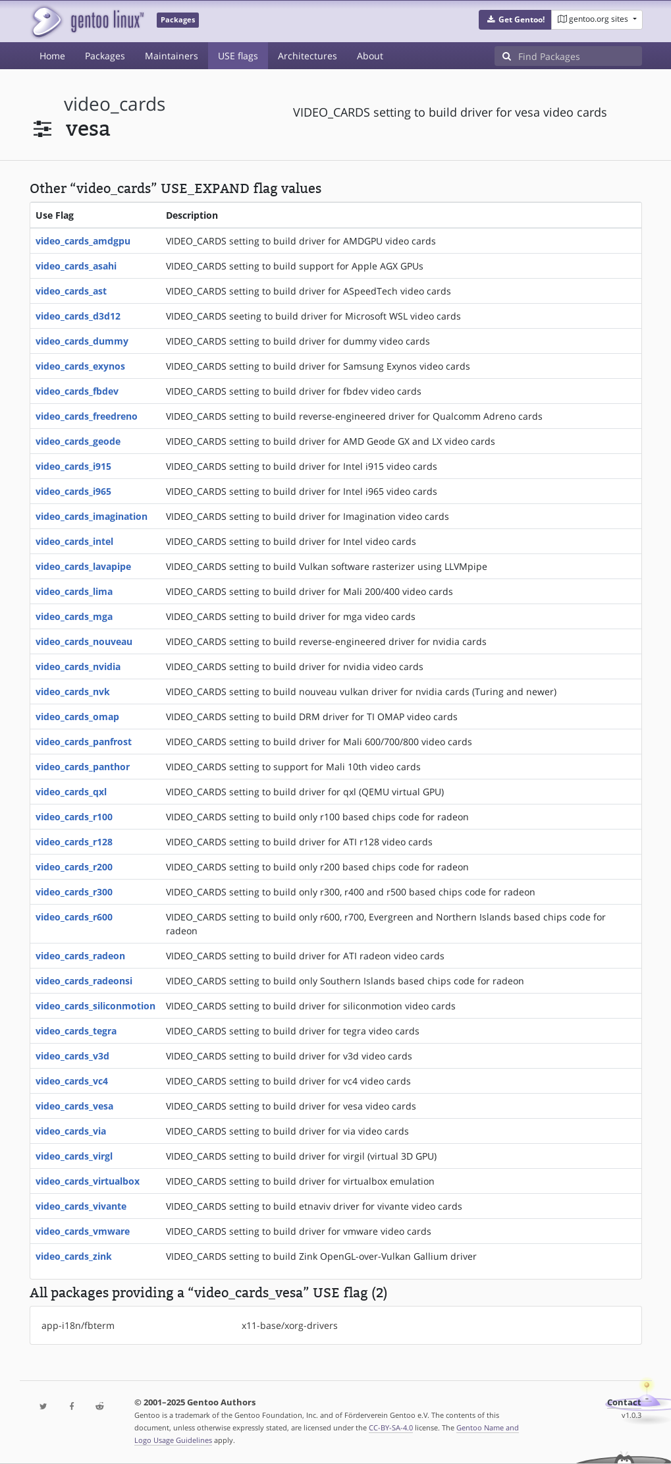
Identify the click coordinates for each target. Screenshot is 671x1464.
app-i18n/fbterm (78, 1325)
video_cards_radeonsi (84, 980)
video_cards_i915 (73, 466)
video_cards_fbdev (77, 391)
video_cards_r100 (74, 816)
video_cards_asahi (76, 266)
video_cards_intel (74, 541)
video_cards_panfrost (84, 741)
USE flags (238, 55)
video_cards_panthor (83, 766)
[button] (515, 20)
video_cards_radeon (80, 955)
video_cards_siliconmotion (95, 1005)
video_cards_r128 (74, 841)
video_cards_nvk (73, 691)
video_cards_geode (78, 441)
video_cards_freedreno (87, 416)
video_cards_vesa (74, 1106)
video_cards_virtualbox (88, 1181)
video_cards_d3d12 (78, 316)
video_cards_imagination (92, 516)
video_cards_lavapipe (83, 566)
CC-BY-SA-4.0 (391, 1427)
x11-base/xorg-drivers (290, 1325)
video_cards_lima (74, 591)
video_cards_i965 (73, 491)
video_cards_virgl (74, 1156)
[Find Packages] (580, 56)
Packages (105, 55)
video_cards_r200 (74, 866)
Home (52, 55)
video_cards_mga (74, 616)
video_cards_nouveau (84, 641)
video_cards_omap (77, 716)
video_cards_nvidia (78, 666)
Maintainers (171, 55)
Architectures (307, 55)
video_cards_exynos (80, 366)
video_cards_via (71, 1131)
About (370, 55)
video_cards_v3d (72, 1056)
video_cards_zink (74, 1256)
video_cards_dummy (82, 341)
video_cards (114, 104)
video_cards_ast (71, 291)
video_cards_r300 (74, 892)
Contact (624, 1402)
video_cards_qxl (71, 791)
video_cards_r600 (74, 917)
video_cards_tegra (76, 1031)
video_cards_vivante (81, 1206)
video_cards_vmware (83, 1231)
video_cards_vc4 (72, 1081)
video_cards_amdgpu (83, 241)
